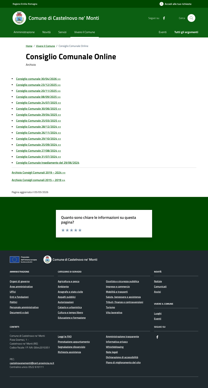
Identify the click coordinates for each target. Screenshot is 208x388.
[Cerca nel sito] (191, 18)
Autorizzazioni (66, 302)
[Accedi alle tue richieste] (175, 4)
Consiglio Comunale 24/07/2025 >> (38, 102)
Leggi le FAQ (65, 336)
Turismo (110, 307)
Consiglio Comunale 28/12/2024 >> (38, 126)
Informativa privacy (117, 342)
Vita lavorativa (114, 312)
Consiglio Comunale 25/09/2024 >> (38, 144)
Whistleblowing (115, 347)
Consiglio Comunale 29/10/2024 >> (38, 138)
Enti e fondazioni (19, 297)
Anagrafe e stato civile (70, 292)
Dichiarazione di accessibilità (122, 357)
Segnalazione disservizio (71, 347)
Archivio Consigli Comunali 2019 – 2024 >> (38, 172)
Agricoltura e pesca (68, 281)
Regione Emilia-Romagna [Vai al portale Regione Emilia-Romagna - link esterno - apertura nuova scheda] (25, 4)
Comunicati (160, 286)
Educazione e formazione (72, 318)
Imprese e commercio (118, 286)
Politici (13, 302)
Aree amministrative (21, 286)
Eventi (163, 32)
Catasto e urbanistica (70, 307)
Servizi (62, 32)
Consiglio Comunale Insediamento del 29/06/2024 (47, 162)
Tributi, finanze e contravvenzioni (124, 302)
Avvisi (157, 292)
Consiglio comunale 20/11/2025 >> (38, 91)
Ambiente (63, 286)
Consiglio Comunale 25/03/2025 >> (38, 120)
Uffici (13, 292)
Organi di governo (20, 281)
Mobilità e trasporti (117, 292)
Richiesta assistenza (69, 352)
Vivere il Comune (84, 32)
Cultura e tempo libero (70, 312)
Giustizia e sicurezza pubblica (122, 281)
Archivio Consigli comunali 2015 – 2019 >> (38, 180)
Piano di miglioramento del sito (123, 362)
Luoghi (158, 313)
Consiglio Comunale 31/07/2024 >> (38, 156)
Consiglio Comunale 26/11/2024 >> (38, 132)
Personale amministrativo (24, 307)
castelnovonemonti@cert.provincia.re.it (32, 363)
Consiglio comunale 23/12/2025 (38, 85)
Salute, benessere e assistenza (123, 297)
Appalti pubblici (67, 297)
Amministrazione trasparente (122, 336)
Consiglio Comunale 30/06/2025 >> (38, 108)
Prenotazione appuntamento (74, 342)
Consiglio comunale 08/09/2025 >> (38, 97)
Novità (46, 32)
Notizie (158, 281)
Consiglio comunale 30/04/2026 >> (38, 79)
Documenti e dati (19, 312)
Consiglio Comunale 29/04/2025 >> (38, 114)
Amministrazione (24, 32)
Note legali (112, 352)
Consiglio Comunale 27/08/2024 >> (38, 150)
